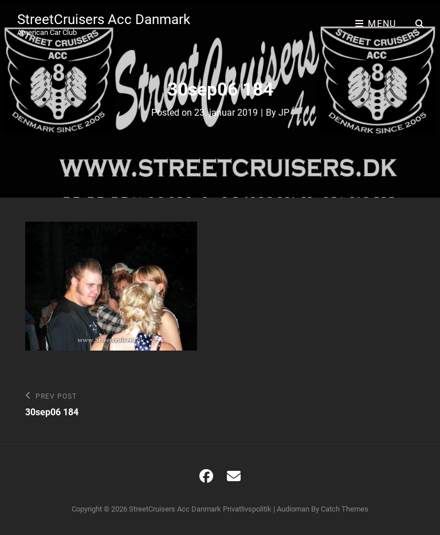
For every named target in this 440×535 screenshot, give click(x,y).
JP (283, 112)
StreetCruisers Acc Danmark (103, 19)
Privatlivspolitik (247, 509)
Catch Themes (344, 509)
